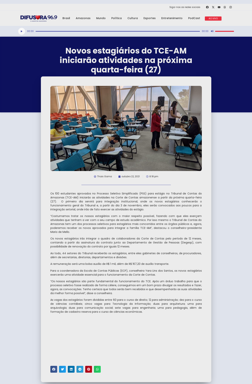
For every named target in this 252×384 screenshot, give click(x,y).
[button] (53, 369)
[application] (126, 31)
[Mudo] (212, 31)
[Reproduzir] (21, 31)
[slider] (118, 31)
